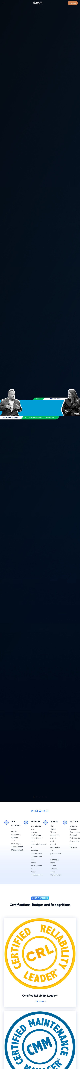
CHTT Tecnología (44, 1066)
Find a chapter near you (18, 616)
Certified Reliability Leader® (40, 254)
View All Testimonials (40, 782)
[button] (34, 55)
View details (40, 260)
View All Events (40, 899)
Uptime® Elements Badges (40, 440)
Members (73, 3)
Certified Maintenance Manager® (40, 347)
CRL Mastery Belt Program (40, 533)
